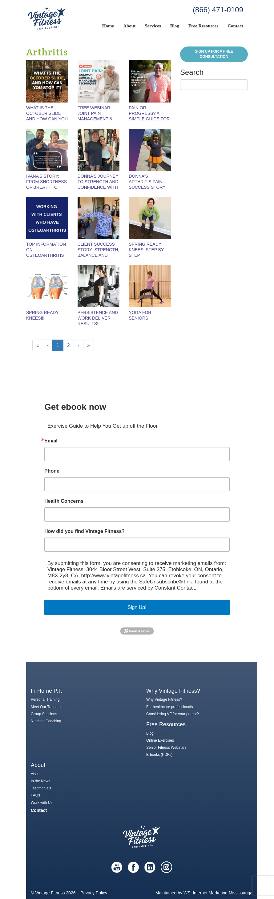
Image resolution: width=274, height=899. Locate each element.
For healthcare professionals (169, 707)
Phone (51, 471)
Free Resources (203, 25)
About (129, 25)
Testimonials (41, 788)
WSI (187, 892)
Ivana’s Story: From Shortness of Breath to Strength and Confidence (46, 187)
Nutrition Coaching (46, 721)
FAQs (35, 795)
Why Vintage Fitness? (164, 699)
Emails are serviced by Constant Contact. (148, 588)
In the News (40, 781)
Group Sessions (44, 714)
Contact (235, 25)
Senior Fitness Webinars (166, 747)
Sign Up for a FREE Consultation (214, 54)
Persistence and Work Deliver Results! (98, 318)
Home (108, 25)
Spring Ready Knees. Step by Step (146, 250)
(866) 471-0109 (218, 10)
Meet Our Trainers (46, 707)
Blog (174, 25)
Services (153, 25)
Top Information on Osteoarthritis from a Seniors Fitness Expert (46, 255)
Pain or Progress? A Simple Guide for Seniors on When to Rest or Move (149, 118)
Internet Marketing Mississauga (222, 892)
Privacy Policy (93, 892)
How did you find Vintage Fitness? (84, 531)
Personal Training (45, 699)
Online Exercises (160, 740)
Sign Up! (136, 607)
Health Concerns (63, 501)
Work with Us (41, 802)
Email (51, 440)
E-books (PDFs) (159, 754)
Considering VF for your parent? (172, 714)
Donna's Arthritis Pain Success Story (147, 182)
